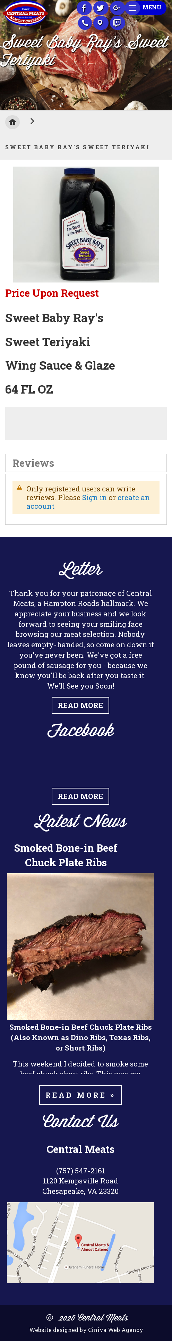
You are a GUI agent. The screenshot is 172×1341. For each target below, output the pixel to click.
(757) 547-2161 (80, 1170)
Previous (5, 53)
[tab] (86, 463)
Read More (80, 705)
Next (167, 53)
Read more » (80, 1095)
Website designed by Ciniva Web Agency (86, 1329)
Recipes (117, 23)
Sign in (94, 497)
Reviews (33, 463)
